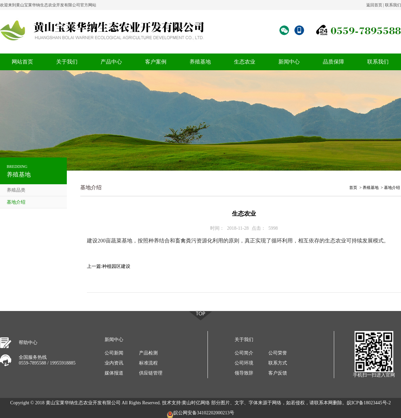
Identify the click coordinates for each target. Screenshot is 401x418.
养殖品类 (16, 190)
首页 (353, 187)
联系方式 (277, 362)
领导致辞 (244, 373)
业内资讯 (114, 362)
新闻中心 (289, 62)
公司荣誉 (277, 352)
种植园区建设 (116, 266)
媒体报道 (114, 373)
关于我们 (67, 62)
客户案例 (155, 62)
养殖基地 (200, 62)
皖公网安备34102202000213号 (200, 414)
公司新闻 (114, 352)
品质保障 (333, 62)
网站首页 (22, 62)
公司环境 (244, 362)
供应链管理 (150, 373)
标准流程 (148, 362)
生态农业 (244, 62)
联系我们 (393, 5)
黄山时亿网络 (196, 402)
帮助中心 (28, 342)
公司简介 (244, 352)
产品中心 (111, 62)
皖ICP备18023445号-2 (369, 402)
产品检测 (148, 352)
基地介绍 (16, 202)
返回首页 (374, 5)
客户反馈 (277, 373)
